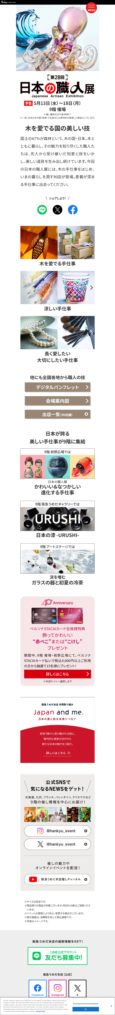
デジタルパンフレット (57, 387)
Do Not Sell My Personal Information (85, 1004)
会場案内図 (57, 400)
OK (86, 1010)
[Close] (111, 1007)
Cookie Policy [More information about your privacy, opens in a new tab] (40, 1012)
